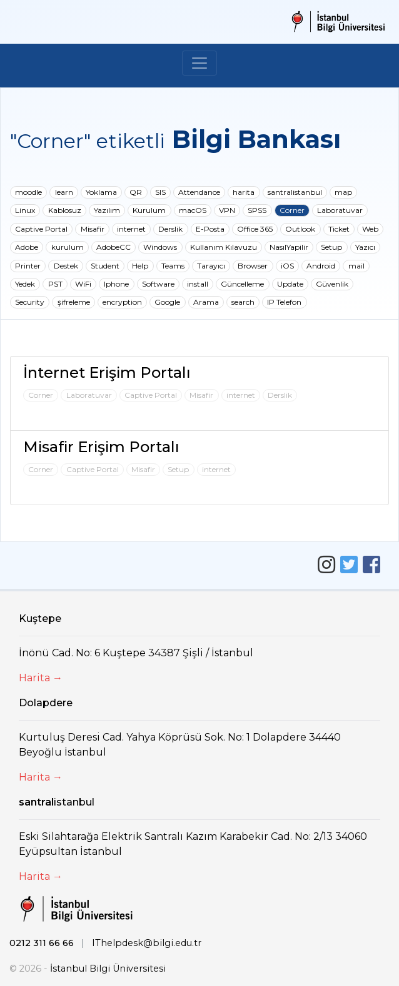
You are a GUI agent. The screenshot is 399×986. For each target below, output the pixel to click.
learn (64, 192)
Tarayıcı (211, 265)
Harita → (41, 678)
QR (135, 192)
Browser (253, 265)
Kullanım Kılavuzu (223, 247)
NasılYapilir (289, 247)
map (343, 192)
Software (158, 283)
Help (140, 265)
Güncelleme (242, 283)
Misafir (92, 229)
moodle (28, 192)
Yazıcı (365, 247)
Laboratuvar (340, 210)
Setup (331, 247)
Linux (25, 210)
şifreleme (74, 302)
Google (167, 302)
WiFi (83, 283)
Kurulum (149, 210)
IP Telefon (284, 302)
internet (131, 229)
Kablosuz (64, 210)
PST (55, 283)
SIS (160, 192)
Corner (292, 210)
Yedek (25, 283)
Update (290, 283)
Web (370, 229)
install (197, 283)
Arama (206, 302)
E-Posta (210, 229)
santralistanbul (295, 192)
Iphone (116, 283)
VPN (227, 210)
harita (244, 192)
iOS (287, 265)
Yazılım (107, 210)
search (243, 302)
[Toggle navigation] (199, 63)
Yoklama (101, 192)
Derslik (170, 229)
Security (29, 302)
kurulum (67, 247)
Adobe (26, 247)
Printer (28, 265)
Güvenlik (332, 283)
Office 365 (255, 229)
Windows (160, 247)
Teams (172, 265)
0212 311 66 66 (41, 943)
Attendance (199, 192)
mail (356, 265)
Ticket (339, 229)
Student (105, 265)
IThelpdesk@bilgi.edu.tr (146, 943)
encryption (122, 302)
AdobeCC (113, 247)
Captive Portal (41, 229)
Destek (66, 265)
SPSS (257, 210)
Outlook (300, 229)
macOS (192, 210)
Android (320, 265)
